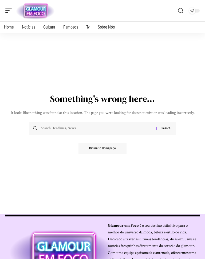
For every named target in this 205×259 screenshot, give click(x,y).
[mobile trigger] (9, 10)
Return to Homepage (102, 148)
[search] (181, 10)
